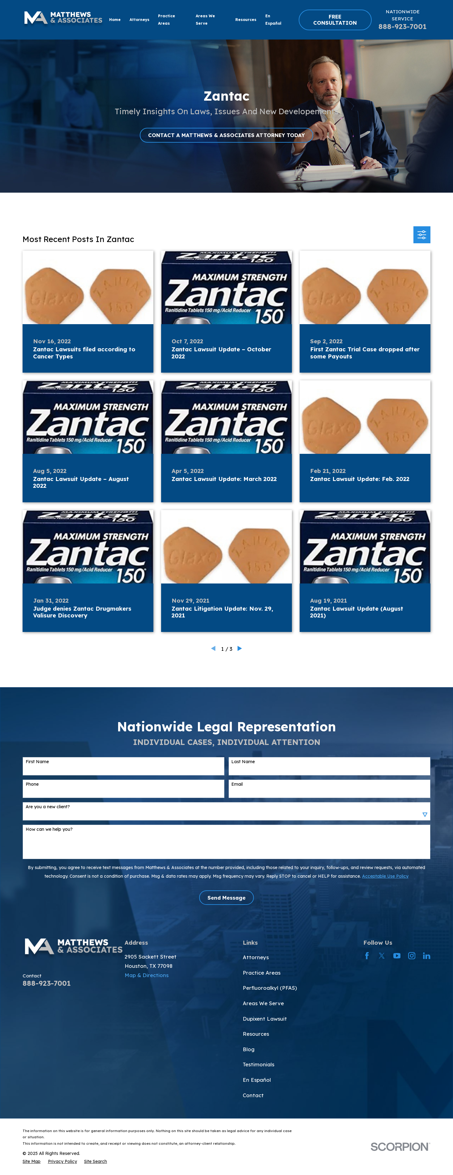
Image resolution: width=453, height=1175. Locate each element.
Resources (256, 1034)
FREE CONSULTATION (335, 19)
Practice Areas (261, 972)
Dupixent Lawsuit (265, 1018)
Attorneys (256, 957)
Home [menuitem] (115, 19)
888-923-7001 (402, 26)
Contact (253, 1095)
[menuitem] (32, 1161)
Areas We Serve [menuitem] (205, 20)
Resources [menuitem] (245, 19)
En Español (257, 1080)
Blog (248, 1049)
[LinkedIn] (426, 955)
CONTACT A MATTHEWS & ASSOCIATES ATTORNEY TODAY (226, 135)
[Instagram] (411, 955)
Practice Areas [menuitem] (166, 20)
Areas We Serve (263, 1003)
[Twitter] (381, 955)
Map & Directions (147, 975)
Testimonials (258, 1064)
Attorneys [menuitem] (139, 19)
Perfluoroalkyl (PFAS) (270, 988)
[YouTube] (396, 955)
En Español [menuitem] (273, 20)
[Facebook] (366, 955)
